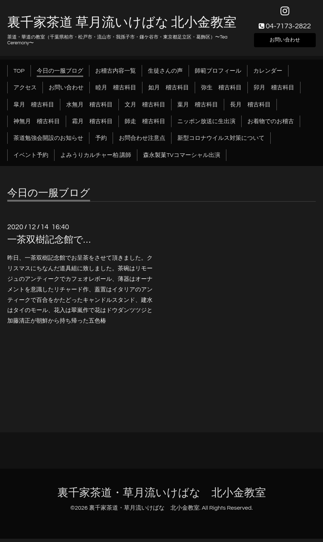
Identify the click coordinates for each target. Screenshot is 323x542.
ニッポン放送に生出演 (206, 125)
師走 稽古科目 (145, 125)
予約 (101, 142)
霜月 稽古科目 (92, 125)
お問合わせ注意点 (142, 142)
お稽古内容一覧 (115, 74)
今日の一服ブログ (60, 74)
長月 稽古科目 (250, 108)
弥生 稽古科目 (221, 91)
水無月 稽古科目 (89, 108)
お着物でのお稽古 (270, 125)
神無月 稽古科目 (36, 125)
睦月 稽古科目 (116, 91)
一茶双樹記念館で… (48, 243)
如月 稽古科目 (168, 91)
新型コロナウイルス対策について (221, 142)
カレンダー (267, 74)
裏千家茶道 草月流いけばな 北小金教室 (122, 26)
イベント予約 (30, 158)
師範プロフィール (218, 74)
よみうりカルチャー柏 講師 (95, 158)
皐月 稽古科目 (33, 108)
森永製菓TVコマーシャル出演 (181, 158)
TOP (19, 74)
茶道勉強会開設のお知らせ (48, 142)
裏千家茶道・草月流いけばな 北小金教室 (161, 496)
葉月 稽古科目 (197, 108)
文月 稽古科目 (145, 108)
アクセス (25, 91)
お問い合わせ (284, 42)
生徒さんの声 (165, 74)
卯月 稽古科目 (274, 91)
